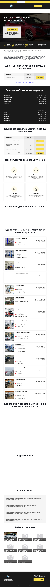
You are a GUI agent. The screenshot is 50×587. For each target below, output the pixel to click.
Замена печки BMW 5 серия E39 (12, 140)
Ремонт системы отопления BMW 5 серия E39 (32, 50)
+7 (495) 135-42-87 (41, 118)
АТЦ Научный (6, 108)
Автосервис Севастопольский (22, 309)
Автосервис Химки (19, 285)
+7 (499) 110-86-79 (42, 110)
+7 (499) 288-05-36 (41, 108)
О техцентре (6, 585)
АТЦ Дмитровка (7, 95)
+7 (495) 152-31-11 (42, 112)
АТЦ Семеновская (7, 101)
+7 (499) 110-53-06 (41, 95)
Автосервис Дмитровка (21, 238)
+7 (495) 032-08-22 (41, 97)
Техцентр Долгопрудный (21, 250)
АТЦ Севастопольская (8, 107)
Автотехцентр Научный (21, 320)
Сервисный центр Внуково (21, 367)
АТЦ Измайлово (7, 120)
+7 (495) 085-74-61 (41, 101)
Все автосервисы (12, 29)
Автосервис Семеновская (21, 273)
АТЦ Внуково (6, 116)
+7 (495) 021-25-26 (42, 120)
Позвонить (38, 5)
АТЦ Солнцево (7, 114)
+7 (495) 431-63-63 (41, 105)
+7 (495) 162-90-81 (42, 99)
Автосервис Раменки (20, 379)
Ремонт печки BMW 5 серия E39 (12, 149)
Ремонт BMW (6, 50)
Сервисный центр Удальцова (22, 332)
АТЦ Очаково (6, 112)
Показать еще (25, 568)
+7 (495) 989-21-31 (42, 103)
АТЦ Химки (6, 103)
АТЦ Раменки (6, 118)
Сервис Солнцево (19, 356)
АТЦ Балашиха (7, 105)
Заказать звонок (39, 579)
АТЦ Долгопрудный (8, 97)
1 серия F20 (17, 585)
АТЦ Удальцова (7, 110)
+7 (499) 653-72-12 (42, 107)
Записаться (40, 77)
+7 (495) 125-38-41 (42, 114)
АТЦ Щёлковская (7, 99)
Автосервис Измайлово (21, 391)
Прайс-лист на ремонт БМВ (35, 583)
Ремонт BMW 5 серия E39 (15, 50)
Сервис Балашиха (19, 297)
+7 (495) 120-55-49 (41, 116)
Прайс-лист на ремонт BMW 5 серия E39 (25, 82)
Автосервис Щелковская (21, 262)
